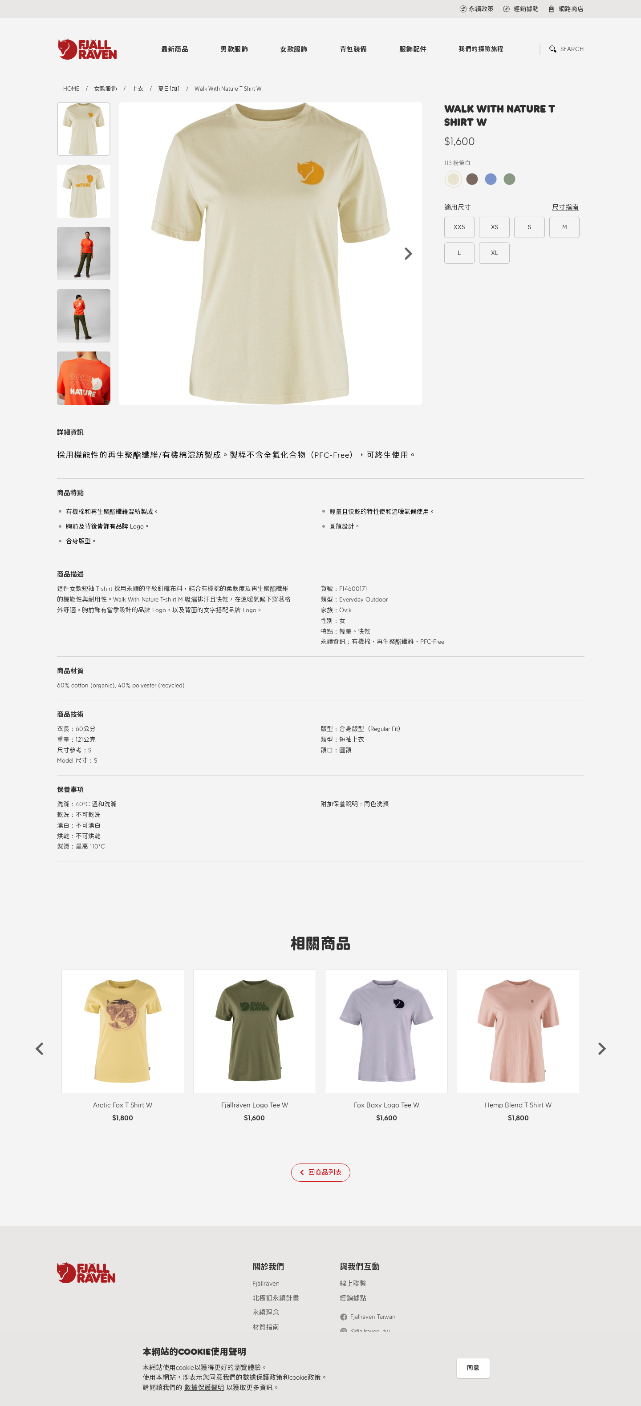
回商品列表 (325, 1172)
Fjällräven (266, 1284)
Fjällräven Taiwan (373, 1317)
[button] (409, 253)
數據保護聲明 (204, 1388)
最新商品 (175, 49)
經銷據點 (353, 1298)
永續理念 (265, 1313)
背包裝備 (353, 49)
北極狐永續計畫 (275, 1298)
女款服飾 (294, 49)
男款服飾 (234, 49)
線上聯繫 (353, 1284)
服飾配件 (413, 49)
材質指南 (265, 1327)
